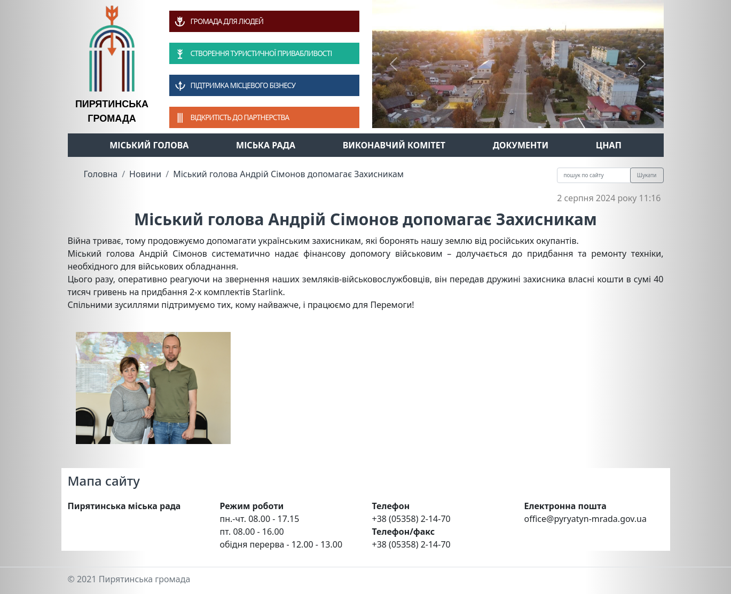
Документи (521, 145)
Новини (145, 174)
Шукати (647, 175)
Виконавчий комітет (394, 145)
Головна (101, 174)
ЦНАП (609, 145)
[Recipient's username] (594, 175)
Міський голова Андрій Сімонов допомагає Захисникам (288, 174)
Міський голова (148, 145)
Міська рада (265, 145)
